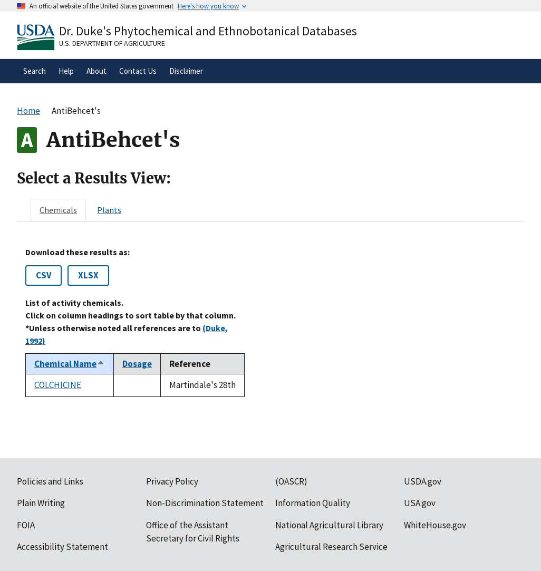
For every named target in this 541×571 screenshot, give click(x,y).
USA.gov (420, 503)
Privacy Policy (172, 481)
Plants (109, 210)
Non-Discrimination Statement (205, 503)
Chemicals (58, 210)
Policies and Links (50, 481)
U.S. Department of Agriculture (112, 43)
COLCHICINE (57, 385)
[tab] (58, 210)
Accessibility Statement (62, 547)
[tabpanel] (270, 322)
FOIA (26, 525)
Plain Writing (41, 503)
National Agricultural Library (329, 525)
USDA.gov (422, 481)
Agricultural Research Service (331, 547)
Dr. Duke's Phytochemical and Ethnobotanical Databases (208, 30)
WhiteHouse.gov (435, 525)
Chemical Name (69, 364)
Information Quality (312, 503)
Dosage (137, 364)
